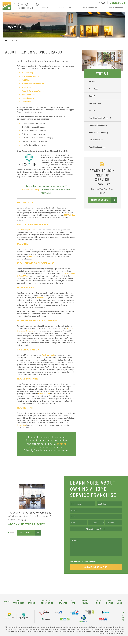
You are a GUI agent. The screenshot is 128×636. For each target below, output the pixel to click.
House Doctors (28, 98)
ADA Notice (109, 602)
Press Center (94, 89)
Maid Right (26, 80)
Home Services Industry (98, 132)
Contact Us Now (99, 200)
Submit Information (96, 567)
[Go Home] (6, 40)
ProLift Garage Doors (30, 76)
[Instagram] (123, 620)
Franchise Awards (96, 140)
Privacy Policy (85, 602)
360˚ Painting (27, 73)
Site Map (73, 602)
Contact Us (117, 2)
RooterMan (26, 102)
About (7, 602)
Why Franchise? (18, 602)
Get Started (63, 602)
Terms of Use (98, 602)
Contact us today (30, 189)
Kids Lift (92, 96)
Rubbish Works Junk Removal (33, 91)
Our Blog (92, 81)
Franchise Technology (98, 125)
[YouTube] (123, 617)
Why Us (102, 73)
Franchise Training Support (100, 118)
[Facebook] (123, 613)
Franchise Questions (97, 147)
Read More (25, 533)
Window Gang (42, 298)
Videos (102, 3)
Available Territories (47, 602)
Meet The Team (95, 103)
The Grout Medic (48, 355)
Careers (92, 111)
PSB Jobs (119, 602)
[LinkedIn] (123, 615)
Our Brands (31, 602)
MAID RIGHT (24, 243)
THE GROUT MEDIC (28, 349)
